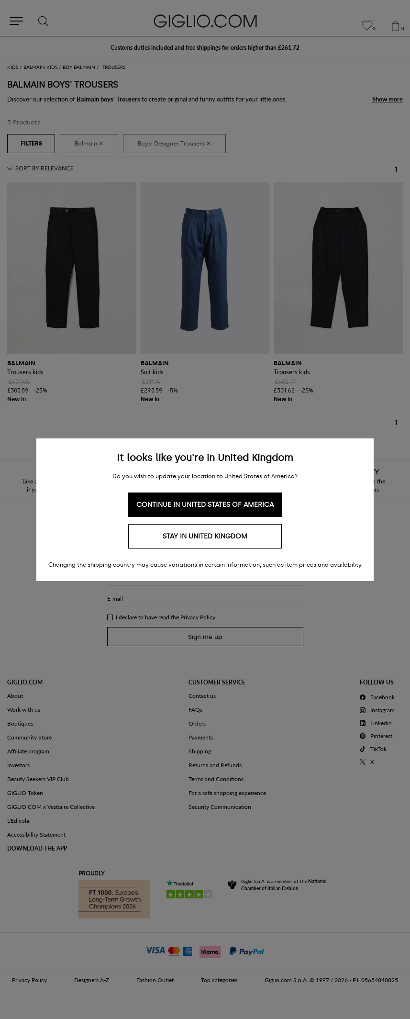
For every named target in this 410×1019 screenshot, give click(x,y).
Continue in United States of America (205, 505)
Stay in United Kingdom (205, 536)
